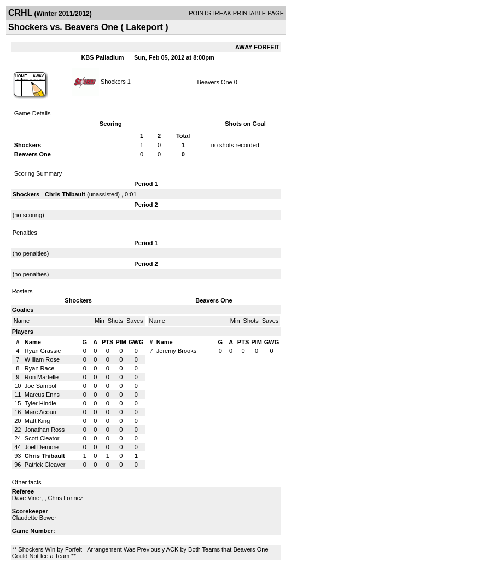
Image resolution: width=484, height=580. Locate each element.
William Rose (42, 359)
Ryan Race (39, 368)
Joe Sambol (40, 385)
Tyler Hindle (40, 403)
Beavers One (214, 82)
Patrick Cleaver (45, 464)
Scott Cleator (42, 438)
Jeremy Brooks (176, 350)
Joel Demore (42, 447)
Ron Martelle (42, 377)
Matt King (37, 420)
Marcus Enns (42, 394)
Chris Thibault (65, 194)
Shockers (113, 81)
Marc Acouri (40, 412)
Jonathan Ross (45, 429)
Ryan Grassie (43, 350)
